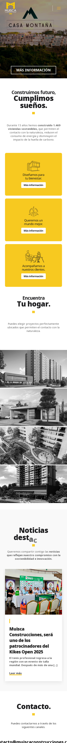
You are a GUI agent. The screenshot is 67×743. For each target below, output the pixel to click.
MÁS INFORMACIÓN (33, 70)
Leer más (15, 673)
